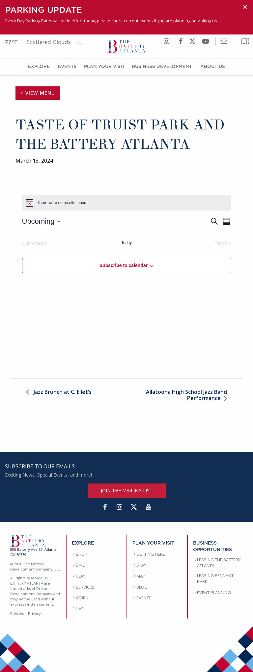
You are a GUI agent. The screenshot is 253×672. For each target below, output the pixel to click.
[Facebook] (105, 507)
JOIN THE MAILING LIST (127, 490)
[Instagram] (119, 507)
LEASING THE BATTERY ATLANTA (218, 563)
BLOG (142, 587)
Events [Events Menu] (67, 66)
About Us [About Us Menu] (212, 66)
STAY (141, 565)
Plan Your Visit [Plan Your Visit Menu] (104, 66)
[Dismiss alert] (245, 7)
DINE (80, 565)
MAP (140, 576)
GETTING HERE (150, 554)
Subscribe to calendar (123, 265)
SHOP (81, 554)
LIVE (80, 609)
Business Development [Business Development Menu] (162, 66)
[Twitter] (134, 507)
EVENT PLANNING (214, 592)
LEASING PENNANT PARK (215, 578)
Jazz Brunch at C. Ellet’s (62, 392)
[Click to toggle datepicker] (41, 221)
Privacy (34, 613)
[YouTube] (148, 507)
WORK (82, 598)
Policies (17, 613)
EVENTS (144, 598)
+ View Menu (37, 93)
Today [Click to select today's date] (126, 242)
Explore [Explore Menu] (39, 66)
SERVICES (85, 587)
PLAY (80, 576)
